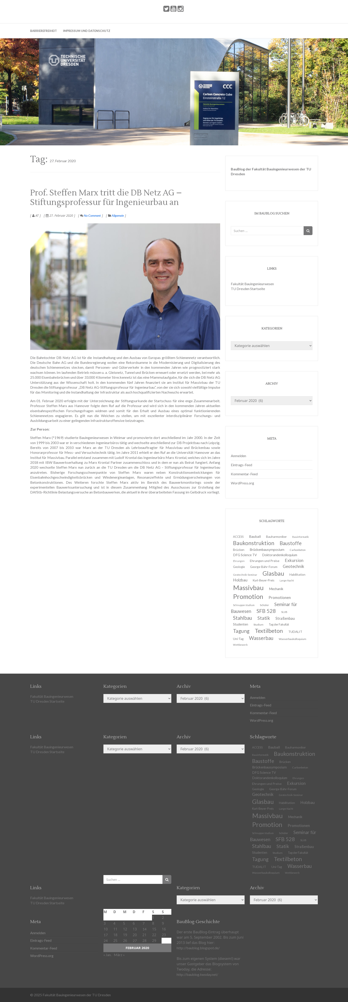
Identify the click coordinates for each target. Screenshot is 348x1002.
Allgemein (118, 215)
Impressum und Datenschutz (86, 31)
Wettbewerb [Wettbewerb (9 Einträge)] (240, 644)
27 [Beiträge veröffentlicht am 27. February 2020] (135, 940)
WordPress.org (242, 483)
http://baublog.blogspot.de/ (198, 948)
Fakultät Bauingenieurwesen (252, 284)
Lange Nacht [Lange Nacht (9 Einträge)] (287, 580)
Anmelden (238, 456)
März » (119, 955)
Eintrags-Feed (241, 465)
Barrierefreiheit (43, 31)
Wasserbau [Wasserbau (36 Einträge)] (261, 638)
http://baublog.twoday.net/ (197, 974)
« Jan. (107, 955)
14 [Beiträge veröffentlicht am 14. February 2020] (144, 929)
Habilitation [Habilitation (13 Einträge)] (297, 574)
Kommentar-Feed (244, 474)
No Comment (90, 215)
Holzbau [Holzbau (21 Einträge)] (307, 802)
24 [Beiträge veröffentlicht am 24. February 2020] (106, 940)
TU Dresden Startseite (248, 289)
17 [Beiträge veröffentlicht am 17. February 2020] (106, 935)
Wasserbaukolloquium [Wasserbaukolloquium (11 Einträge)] (292, 639)
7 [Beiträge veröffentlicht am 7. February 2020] (143, 923)
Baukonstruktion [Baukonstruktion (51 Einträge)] (294, 753)
